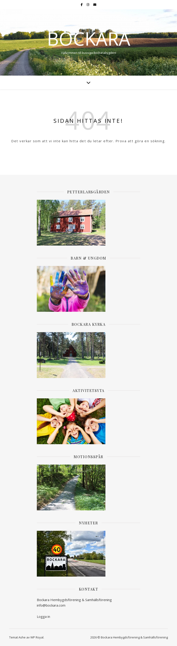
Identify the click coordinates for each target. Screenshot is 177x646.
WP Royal (36, 637)
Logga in (43, 616)
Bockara (88, 38)
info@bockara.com (51, 605)
